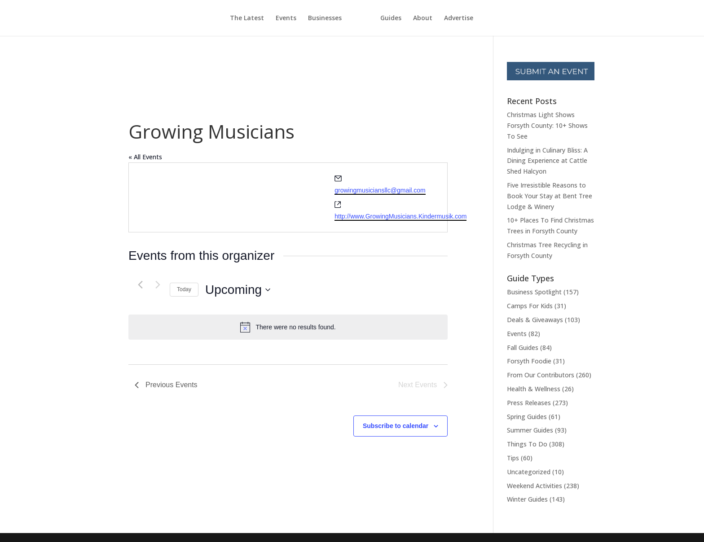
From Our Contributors (540, 375)
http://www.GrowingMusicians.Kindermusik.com (400, 216)
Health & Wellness (533, 389)
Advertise (475, 18)
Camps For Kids (530, 306)
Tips (513, 458)
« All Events (145, 157)
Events (269, 18)
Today (184, 289)
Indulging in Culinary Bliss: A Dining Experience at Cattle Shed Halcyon (547, 161)
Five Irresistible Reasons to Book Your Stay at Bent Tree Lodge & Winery (549, 196)
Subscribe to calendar (395, 425)
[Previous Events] (140, 284)
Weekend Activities (534, 485)
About (439, 18)
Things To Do (527, 444)
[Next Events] (157, 284)
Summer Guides (530, 430)
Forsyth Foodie (529, 361)
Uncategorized (528, 472)
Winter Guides (527, 499)
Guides (407, 18)
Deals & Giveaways (535, 319)
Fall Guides (522, 347)
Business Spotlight (534, 292)
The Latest (230, 18)
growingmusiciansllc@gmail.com (380, 190)
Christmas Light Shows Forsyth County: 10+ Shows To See (547, 125)
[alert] (288, 327)
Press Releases (529, 402)
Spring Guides (527, 416)
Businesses (308, 18)
